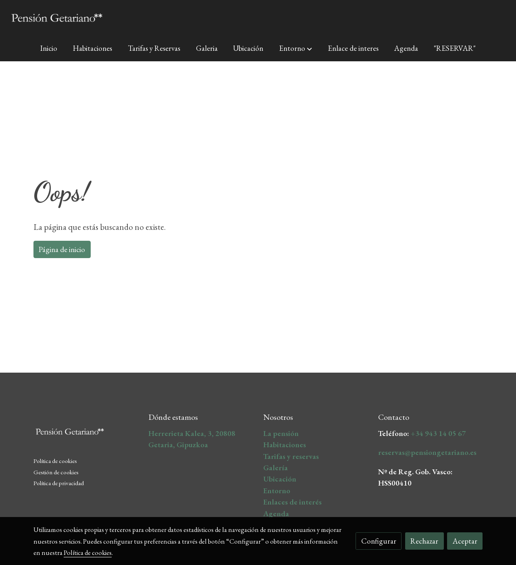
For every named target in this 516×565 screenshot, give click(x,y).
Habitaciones (284, 445)
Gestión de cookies (56, 472)
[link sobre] (85, 433)
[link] (56, 17)
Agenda (276, 514)
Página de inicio (62, 249)
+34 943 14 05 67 (438, 433)
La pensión (281, 433)
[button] (295, 48)
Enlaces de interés (292, 502)
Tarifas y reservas (291, 456)
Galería (275, 468)
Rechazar (424, 541)
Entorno (276, 491)
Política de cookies (55, 461)
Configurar (378, 541)
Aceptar (465, 541)
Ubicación (279, 479)
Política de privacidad (58, 483)
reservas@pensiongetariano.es (427, 452)
